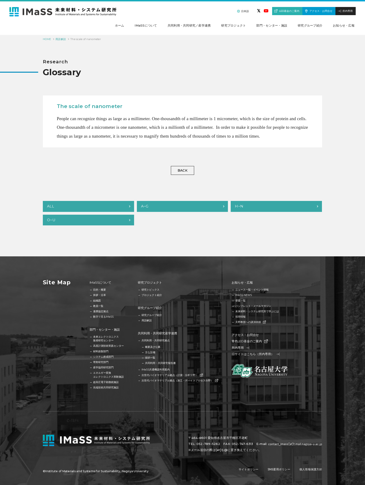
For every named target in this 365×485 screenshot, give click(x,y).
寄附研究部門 (100, 362)
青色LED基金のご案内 (249, 341)
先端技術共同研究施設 (106, 387)
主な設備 (150, 352)
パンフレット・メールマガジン (253, 306)
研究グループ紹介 (150, 308)
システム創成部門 (103, 356)
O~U (51, 220)
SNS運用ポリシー (279, 469)
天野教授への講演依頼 (250, 322)
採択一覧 (150, 357)
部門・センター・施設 (105, 329)
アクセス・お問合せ (320, 11)
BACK (182, 170)
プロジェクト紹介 (152, 295)
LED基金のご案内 (289, 11)
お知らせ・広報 (242, 282)
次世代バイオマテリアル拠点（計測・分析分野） (172, 375)
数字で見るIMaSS (103, 316)
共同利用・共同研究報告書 (160, 363)
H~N (239, 206)
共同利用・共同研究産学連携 (157, 333)
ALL (50, 206)
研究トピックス (150, 289)
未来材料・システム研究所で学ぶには (257, 311)
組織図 (97, 300)
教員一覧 (98, 306)
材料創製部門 (100, 351)
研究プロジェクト (150, 282)
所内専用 (347, 11)
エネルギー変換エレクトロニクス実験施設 (108, 374)
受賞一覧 (240, 300)
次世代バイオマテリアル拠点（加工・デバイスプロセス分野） (180, 380)
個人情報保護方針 (310, 469)
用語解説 (60, 39)
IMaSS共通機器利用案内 (156, 369)
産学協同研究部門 (103, 367)
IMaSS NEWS (243, 295)
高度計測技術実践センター (108, 345)
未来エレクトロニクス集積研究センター (106, 338)
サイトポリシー (249, 469)
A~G (145, 206)
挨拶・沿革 (99, 295)
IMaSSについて (100, 282)
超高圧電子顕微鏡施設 (106, 382)
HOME (47, 39)
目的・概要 (99, 289)
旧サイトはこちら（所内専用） (255, 354)
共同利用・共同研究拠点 (156, 340)
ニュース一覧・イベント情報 (252, 289)
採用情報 (240, 316)
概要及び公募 (152, 347)
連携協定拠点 (100, 311)
